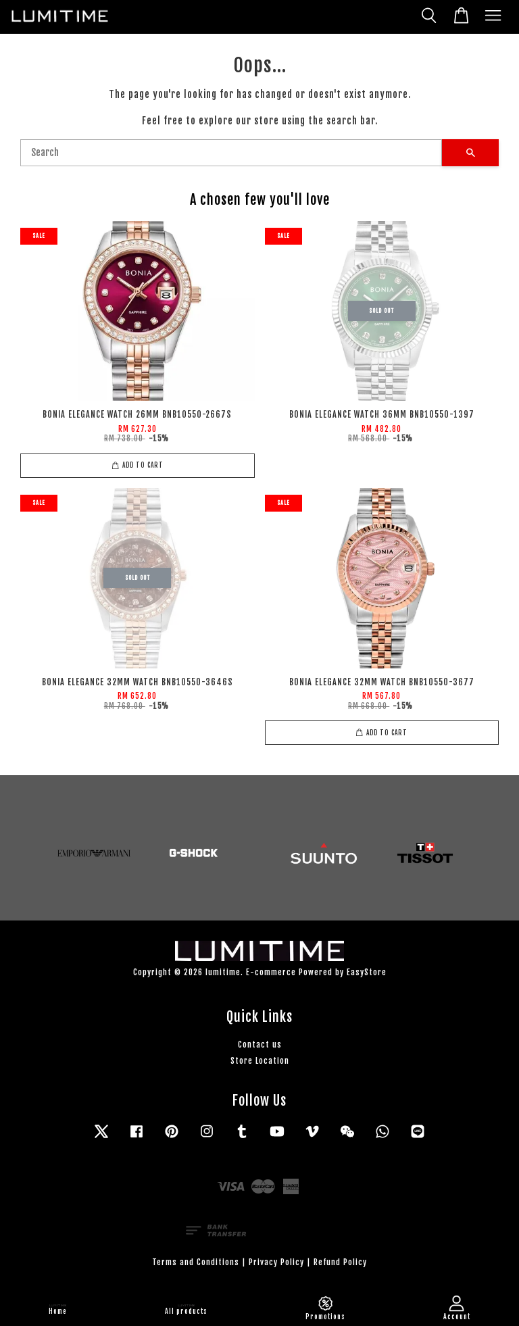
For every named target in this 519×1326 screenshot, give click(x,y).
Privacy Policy (276, 1262)
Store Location (259, 1061)
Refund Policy (340, 1262)
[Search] (231, 152)
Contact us (260, 1044)
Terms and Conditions (195, 1262)
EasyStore (367, 972)
